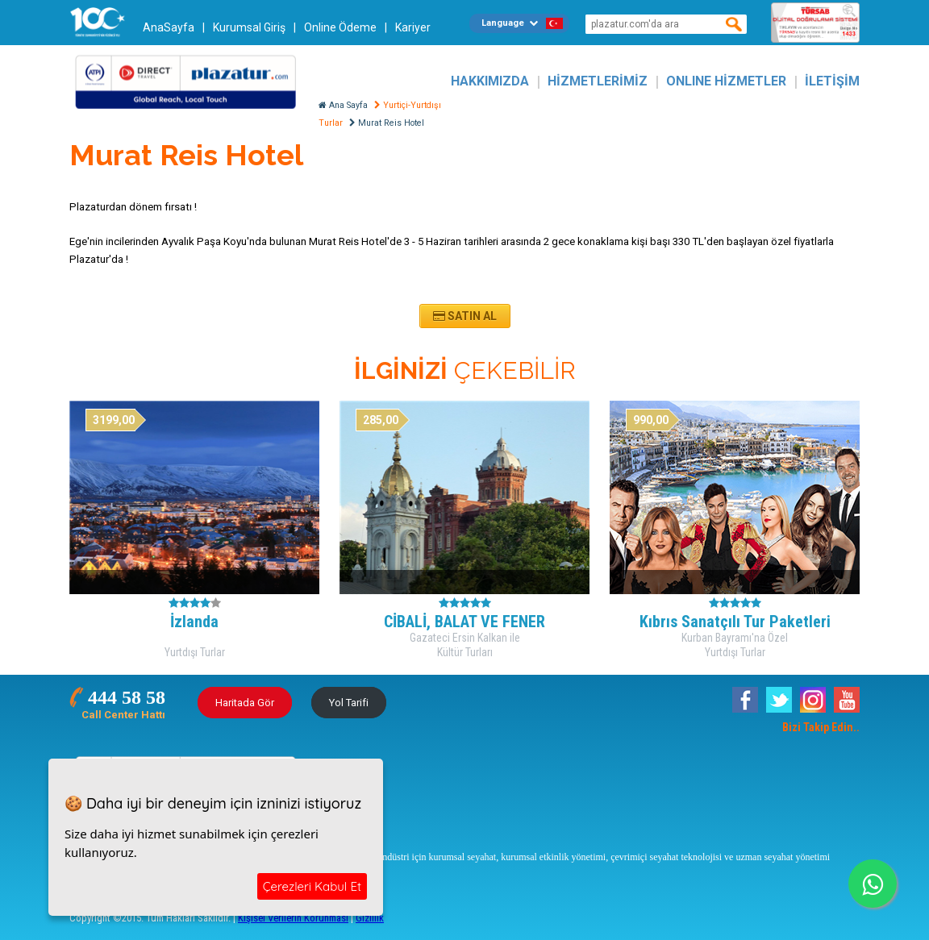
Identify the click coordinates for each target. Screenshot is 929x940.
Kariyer (413, 27)
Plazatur (190, 81)
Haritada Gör (244, 703)
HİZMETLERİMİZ (598, 81)
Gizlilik (370, 918)
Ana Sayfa (343, 105)
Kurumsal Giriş (249, 27)
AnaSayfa (168, 27)
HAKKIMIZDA (490, 81)
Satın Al (465, 316)
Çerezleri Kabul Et (312, 886)
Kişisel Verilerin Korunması (293, 918)
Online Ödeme (340, 27)
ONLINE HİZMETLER (726, 81)
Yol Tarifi (349, 703)
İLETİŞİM (832, 81)
